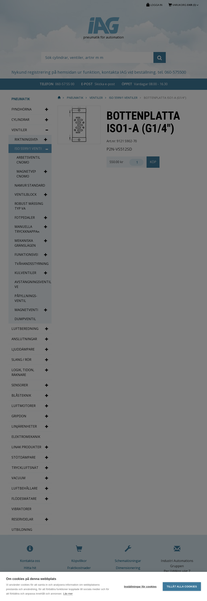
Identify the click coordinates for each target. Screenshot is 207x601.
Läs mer (68, 593)
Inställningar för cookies (140, 586)
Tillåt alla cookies (182, 586)
